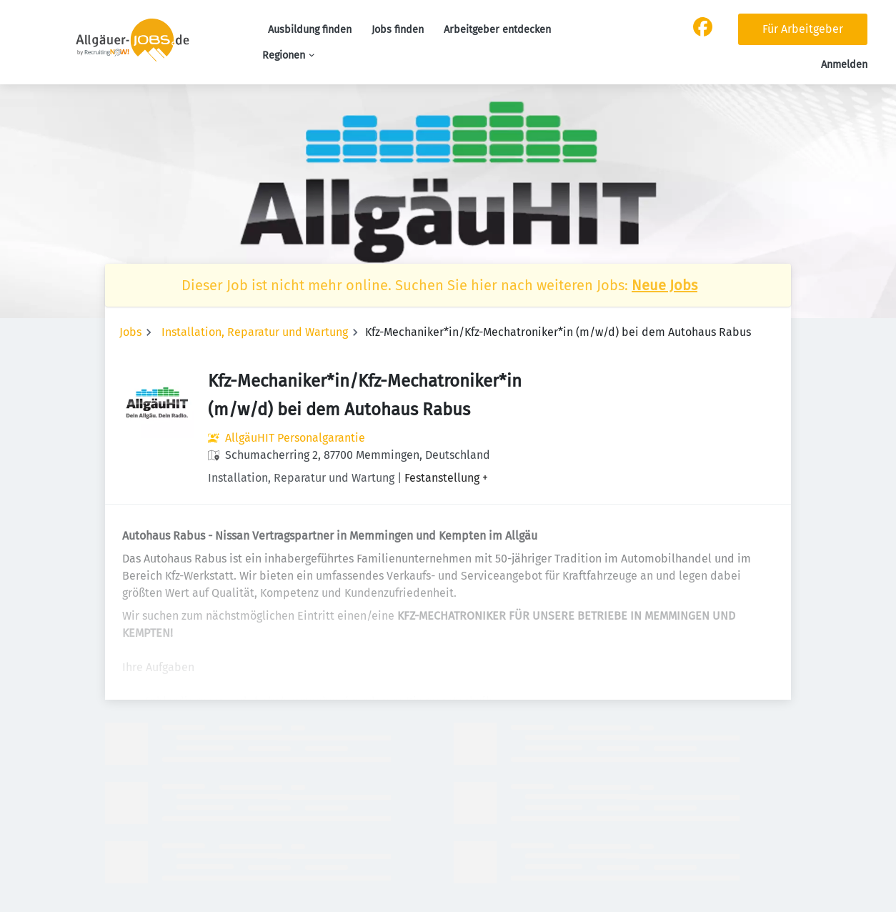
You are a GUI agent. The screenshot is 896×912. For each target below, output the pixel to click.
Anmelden (844, 65)
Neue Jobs (664, 285)
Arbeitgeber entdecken (497, 30)
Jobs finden (398, 30)
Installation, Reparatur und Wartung (254, 332)
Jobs (130, 332)
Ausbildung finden (310, 30)
